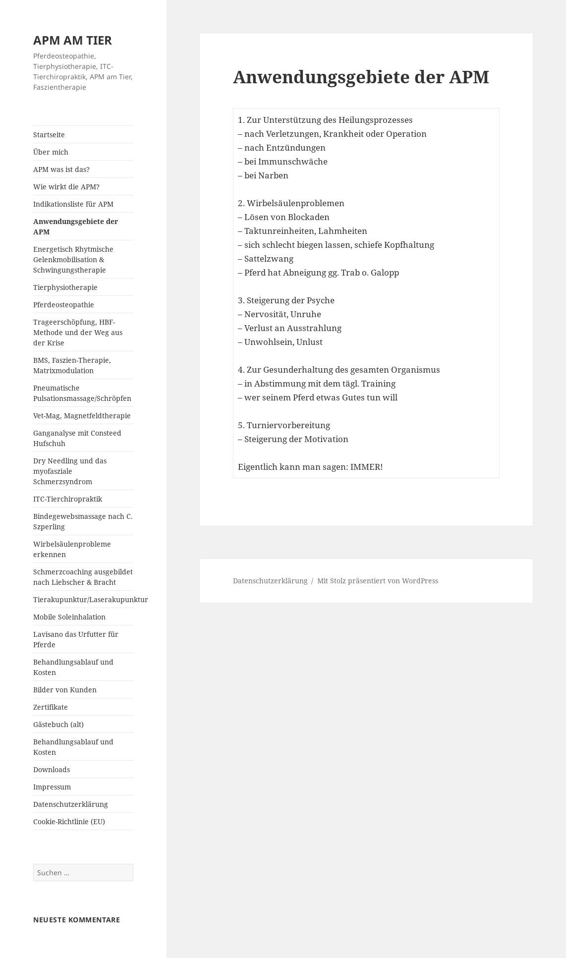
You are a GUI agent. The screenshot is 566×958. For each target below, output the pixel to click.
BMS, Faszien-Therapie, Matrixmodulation (72, 365)
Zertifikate (50, 707)
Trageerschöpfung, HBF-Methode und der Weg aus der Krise (77, 332)
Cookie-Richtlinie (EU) (69, 821)
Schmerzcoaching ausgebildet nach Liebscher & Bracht (83, 577)
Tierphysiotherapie (65, 287)
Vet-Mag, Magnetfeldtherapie (82, 415)
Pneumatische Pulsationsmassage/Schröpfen (82, 393)
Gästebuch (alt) (58, 724)
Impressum (52, 786)
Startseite (49, 134)
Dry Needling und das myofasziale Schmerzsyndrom (70, 471)
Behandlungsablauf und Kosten (73, 667)
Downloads (51, 769)
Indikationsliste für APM (73, 204)
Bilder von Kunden (65, 689)
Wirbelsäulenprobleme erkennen (72, 549)
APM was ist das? (61, 169)
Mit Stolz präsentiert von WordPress (377, 580)
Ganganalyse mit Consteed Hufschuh (77, 438)
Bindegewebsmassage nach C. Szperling (83, 521)
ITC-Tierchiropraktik (67, 499)
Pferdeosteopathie (63, 304)
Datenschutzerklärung (70, 804)
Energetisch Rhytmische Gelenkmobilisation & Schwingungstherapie (73, 259)
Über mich (50, 152)
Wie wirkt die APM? (66, 186)
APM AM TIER (72, 40)
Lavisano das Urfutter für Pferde (75, 639)
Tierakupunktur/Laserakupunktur (83, 599)
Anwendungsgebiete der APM (75, 226)
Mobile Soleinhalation (69, 616)
